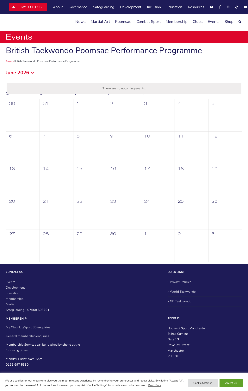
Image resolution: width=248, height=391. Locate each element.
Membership (14, 299)
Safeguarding (15, 310)
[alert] (124, 88)
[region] (124, 382)
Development (15, 287)
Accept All (231, 383)
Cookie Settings (202, 383)
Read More (154, 385)
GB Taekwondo (180, 301)
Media (10, 304)
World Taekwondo (183, 292)
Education (12, 293)
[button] (240, 21)
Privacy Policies (180, 282)
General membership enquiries (27, 336)
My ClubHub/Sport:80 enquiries (28, 327)
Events (10, 61)
